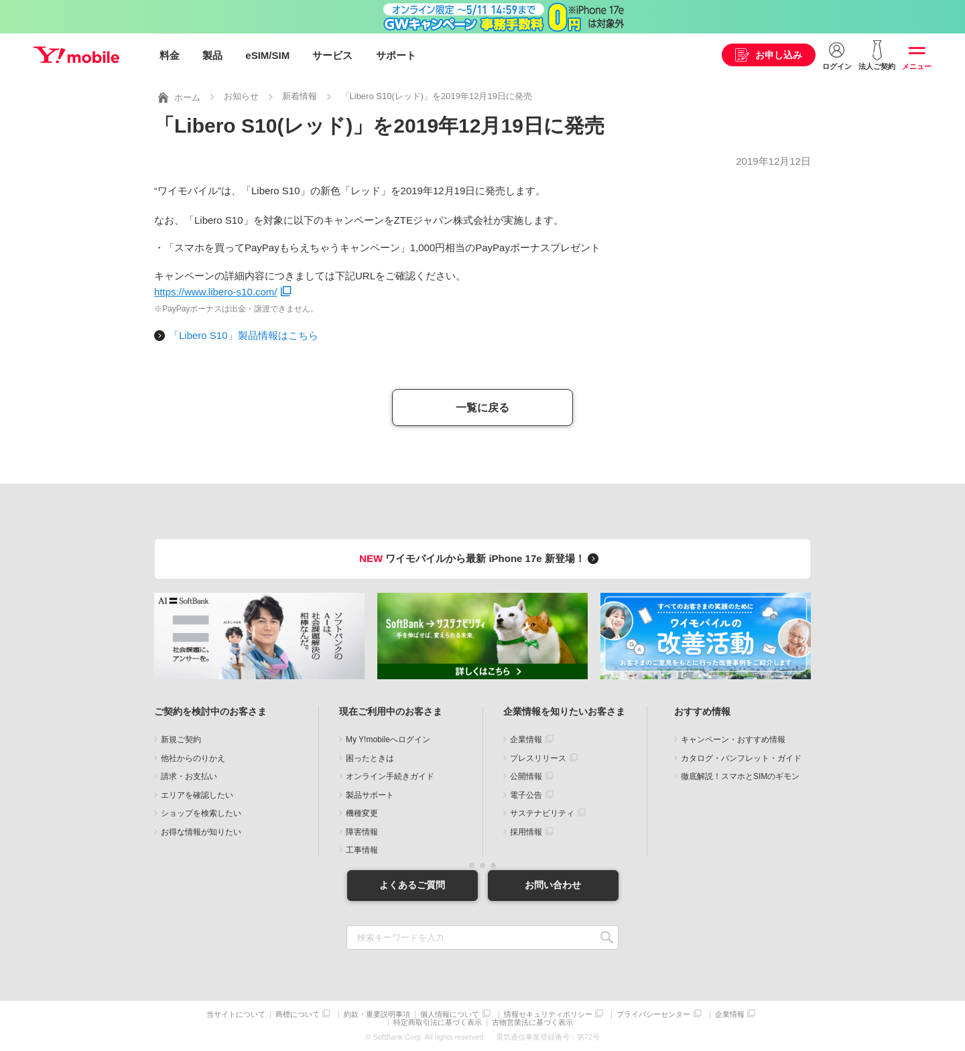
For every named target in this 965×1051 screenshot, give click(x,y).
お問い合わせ (553, 885)
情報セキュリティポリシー (548, 1014)
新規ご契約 (181, 739)
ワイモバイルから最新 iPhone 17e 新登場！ (480, 557)
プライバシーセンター (653, 1014)
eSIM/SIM (267, 55)
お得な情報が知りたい (201, 831)
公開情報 (526, 776)
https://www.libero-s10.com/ (215, 291)
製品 (212, 55)
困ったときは (370, 757)
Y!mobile (76, 55)
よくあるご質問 (412, 885)
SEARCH (607, 937)
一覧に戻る (482, 407)
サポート (396, 55)
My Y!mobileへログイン (388, 739)
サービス (332, 55)
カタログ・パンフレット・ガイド (741, 757)
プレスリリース (538, 757)
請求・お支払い (189, 776)
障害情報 (362, 831)
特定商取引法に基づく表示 (437, 1022)
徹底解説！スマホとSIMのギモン (740, 776)
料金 (169, 55)
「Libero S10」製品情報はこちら (243, 334)
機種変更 (362, 813)
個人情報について (449, 1014)
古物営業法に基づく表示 (532, 1022)
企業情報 (526, 739)
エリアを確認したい (197, 794)
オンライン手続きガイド (390, 776)
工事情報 (362, 850)
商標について (297, 1014)
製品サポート (370, 794)
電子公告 (526, 794)
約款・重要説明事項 (377, 1014)
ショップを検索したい (201, 813)
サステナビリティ (542, 813)
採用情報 (526, 831)
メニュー (916, 66)
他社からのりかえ (193, 757)
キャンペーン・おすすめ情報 (733, 739)
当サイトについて (235, 1014)
